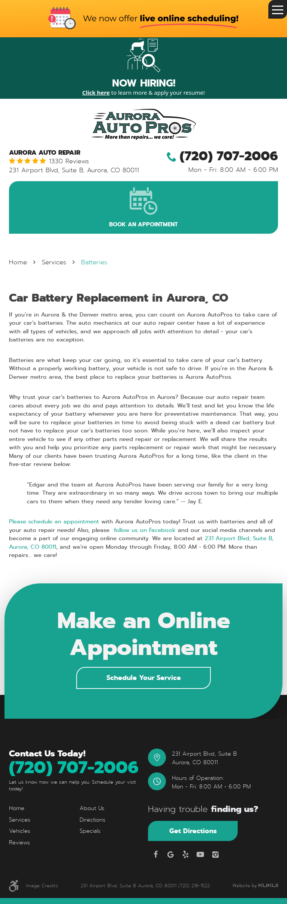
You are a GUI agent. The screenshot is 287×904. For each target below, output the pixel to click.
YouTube (200, 854)
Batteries (94, 262)
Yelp (185, 854)
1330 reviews (69, 161)
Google (170, 854)
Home (18, 262)
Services (54, 262)
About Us (92, 808)
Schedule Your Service (144, 678)
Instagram (215, 854)
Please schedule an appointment (54, 522)
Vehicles (19, 831)
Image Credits (42, 885)
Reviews (19, 842)
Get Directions (193, 831)
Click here (96, 92)
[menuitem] (38, 808)
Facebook (155, 854)
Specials (90, 831)
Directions (92, 820)
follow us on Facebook (144, 530)
